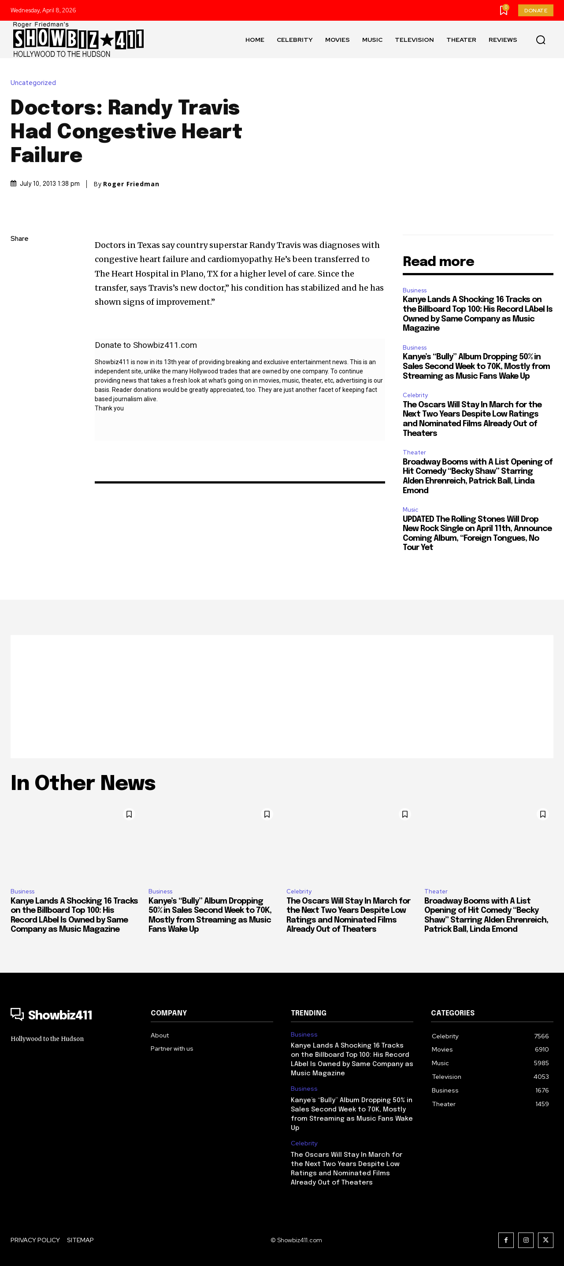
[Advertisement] (282, 696)
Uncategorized (35, 83)
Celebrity (415, 395)
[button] (540, 39)
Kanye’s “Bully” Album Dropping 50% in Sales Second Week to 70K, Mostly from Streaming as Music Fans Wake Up (476, 366)
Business (415, 290)
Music (410, 509)
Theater (414, 452)
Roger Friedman (131, 184)
